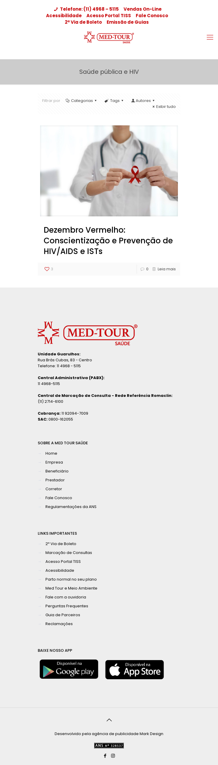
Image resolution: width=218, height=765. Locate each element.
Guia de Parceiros (62, 615)
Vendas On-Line (143, 9)
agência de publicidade (115, 734)
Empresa (54, 462)
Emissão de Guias (128, 22)
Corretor (53, 489)
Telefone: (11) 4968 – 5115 (86, 9)
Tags (114, 100)
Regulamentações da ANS (71, 507)
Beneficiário (57, 471)
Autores (143, 100)
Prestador (55, 480)
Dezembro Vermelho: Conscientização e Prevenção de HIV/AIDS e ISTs (108, 241)
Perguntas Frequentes (66, 606)
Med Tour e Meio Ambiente (71, 588)
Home (51, 453)
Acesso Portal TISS (108, 15)
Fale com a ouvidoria (65, 597)
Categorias (81, 100)
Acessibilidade (64, 15)
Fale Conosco (152, 15)
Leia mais (167, 269)
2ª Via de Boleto (83, 22)
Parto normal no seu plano (71, 579)
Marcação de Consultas (68, 552)
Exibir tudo (163, 106)
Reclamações (59, 624)
